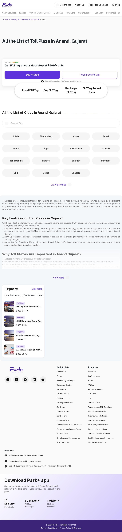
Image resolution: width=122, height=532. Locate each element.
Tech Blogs (61, 389)
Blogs (59, 376)
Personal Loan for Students (99, 434)
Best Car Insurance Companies (101, 438)
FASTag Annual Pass (65, 403)
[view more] (37, 288)
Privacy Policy (65, 528)
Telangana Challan (64, 385)
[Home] (7, 5)
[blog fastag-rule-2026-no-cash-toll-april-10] (29, 307)
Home (5, 19)
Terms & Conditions (49, 528)
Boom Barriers (63, 420)
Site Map (77, 528)
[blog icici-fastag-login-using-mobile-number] (29, 350)
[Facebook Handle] (16, 379)
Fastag (14, 19)
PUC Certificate (63, 442)
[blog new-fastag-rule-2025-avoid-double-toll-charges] (29, 335)
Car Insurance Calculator (98, 416)
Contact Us (61, 372)
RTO (90, 398)
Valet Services (63, 394)
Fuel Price (92, 394)
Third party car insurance (98, 425)
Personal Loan (94, 403)
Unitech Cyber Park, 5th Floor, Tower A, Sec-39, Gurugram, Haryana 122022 (40, 466)
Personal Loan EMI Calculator (100, 407)
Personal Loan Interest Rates (69, 429)
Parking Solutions (95, 389)
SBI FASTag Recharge (66, 380)
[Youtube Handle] (43, 379)
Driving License (63, 398)
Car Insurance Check (96, 420)
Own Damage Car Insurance (68, 438)
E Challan (91, 380)
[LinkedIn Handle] (34, 379)
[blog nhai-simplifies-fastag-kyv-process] (29, 321)
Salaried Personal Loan (97, 442)
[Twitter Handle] (25, 379)
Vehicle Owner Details (97, 411)
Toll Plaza (24, 19)
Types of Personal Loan (97, 429)
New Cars (92, 372)
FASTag (91, 385)
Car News (61, 407)
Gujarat (34, 19)
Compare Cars (63, 411)
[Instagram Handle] (7, 379)
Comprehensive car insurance (69, 425)
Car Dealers (62, 416)
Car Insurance (94, 376)
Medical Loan (62, 434)
